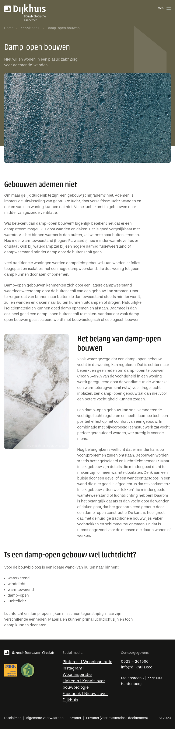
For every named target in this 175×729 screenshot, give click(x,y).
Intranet (75, 718)
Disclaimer (12, 718)
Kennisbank (30, 28)
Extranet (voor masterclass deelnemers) (117, 718)
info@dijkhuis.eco (136, 667)
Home (9, 28)
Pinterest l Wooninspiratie (87, 661)
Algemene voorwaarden (45, 718)
